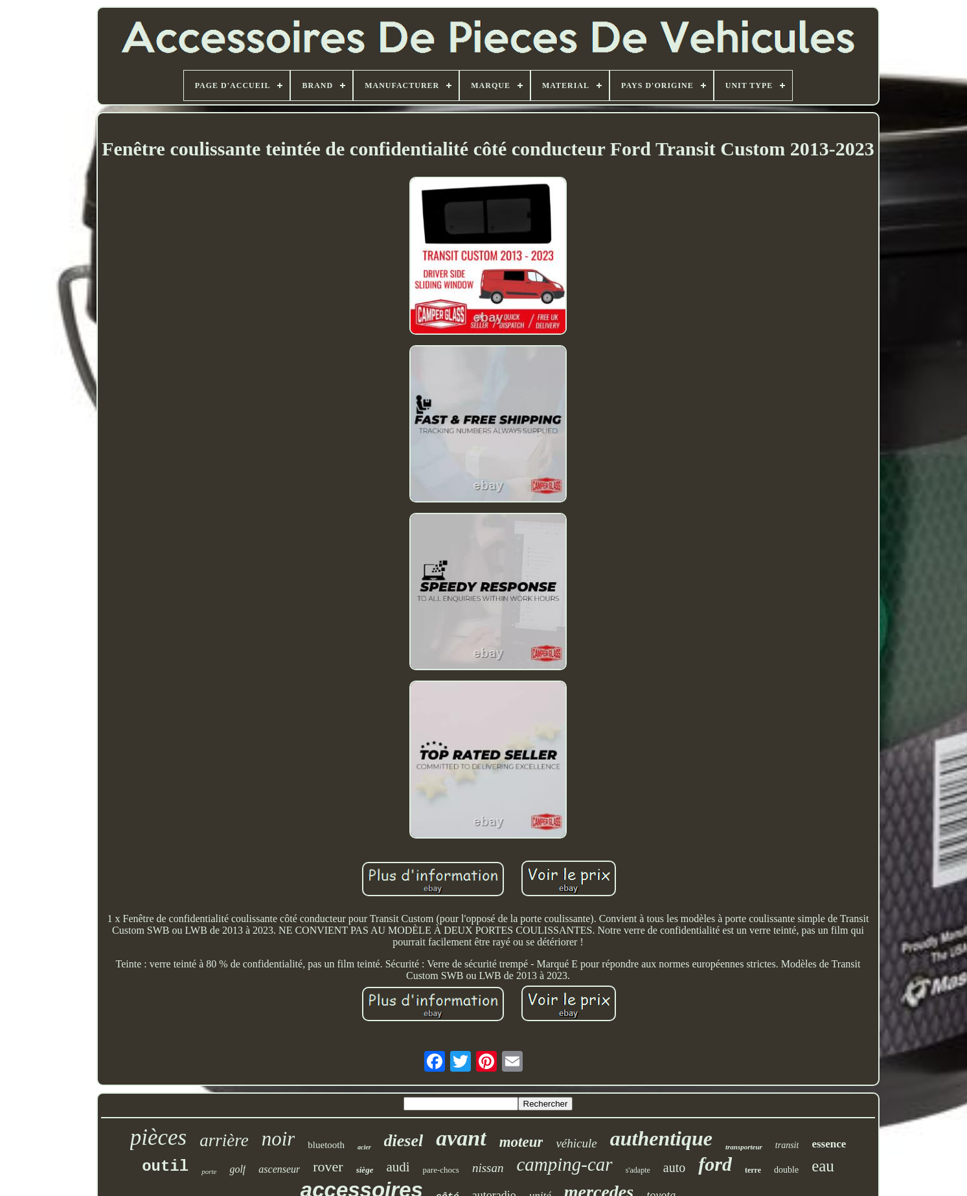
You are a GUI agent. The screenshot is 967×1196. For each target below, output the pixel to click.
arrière (224, 1140)
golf (237, 1169)
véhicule (576, 1143)
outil (165, 1166)
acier (364, 1147)
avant (461, 1138)
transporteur (743, 1147)
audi (397, 1167)
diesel (404, 1140)
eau (823, 1166)
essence (829, 1144)
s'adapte (638, 1170)
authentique (661, 1138)
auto (674, 1167)
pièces (158, 1137)
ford (715, 1164)
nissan (488, 1168)
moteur (521, 1142)
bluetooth (326, 1145)
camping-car (564, 1164)
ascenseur (279, 1169)
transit (787, 1145)
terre (753, 1170)
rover (328, 1166)
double (786, 1170)
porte (208, 1171)
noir (278, 1138)
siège (365, 1170)
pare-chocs (441, 1170)
